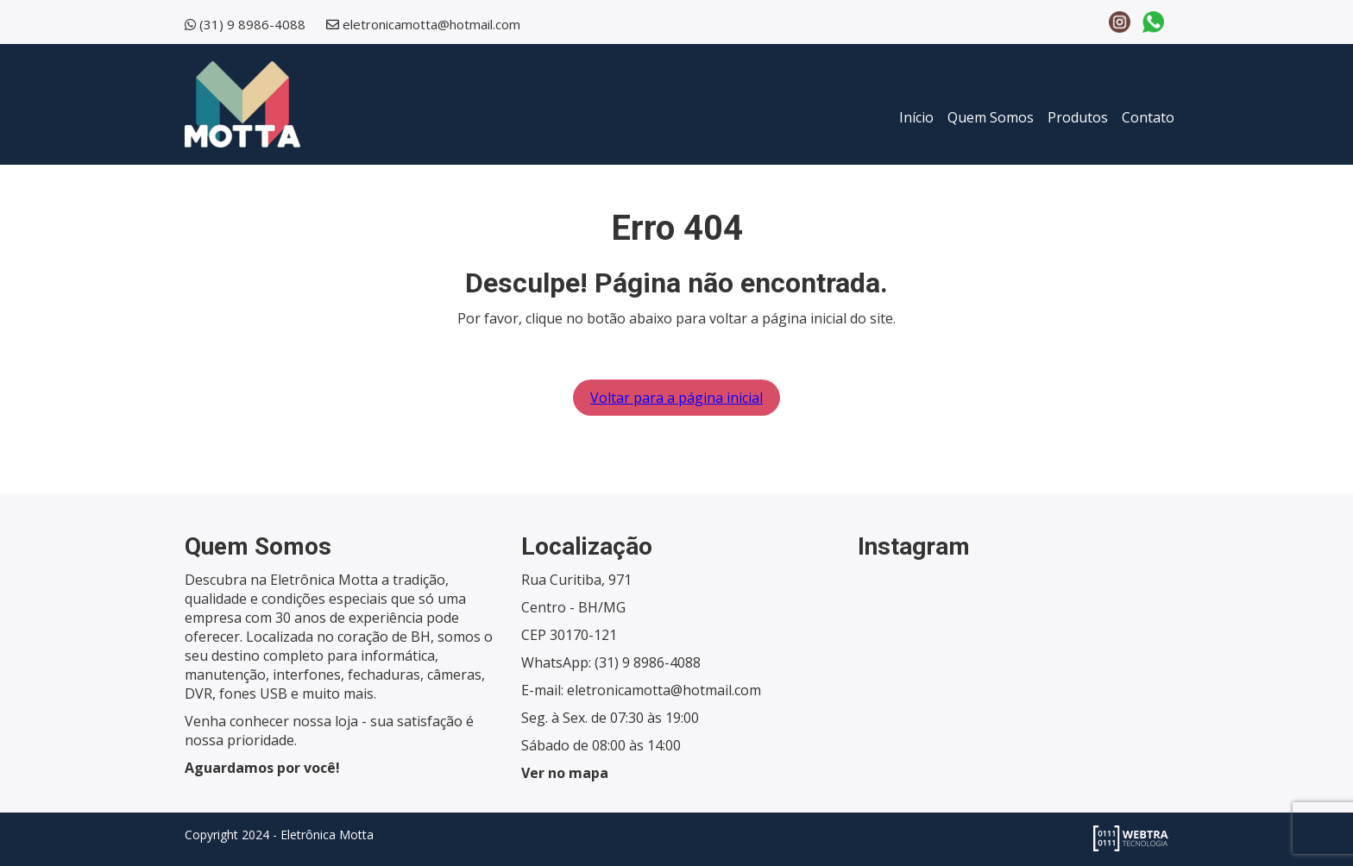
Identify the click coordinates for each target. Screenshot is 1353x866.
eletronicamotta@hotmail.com (431, 24)
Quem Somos (990, 117)
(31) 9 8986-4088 (252, 24)
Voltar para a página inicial (676, 397)
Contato (1148, 117)
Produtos (1078, 117)
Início (916, 117)
